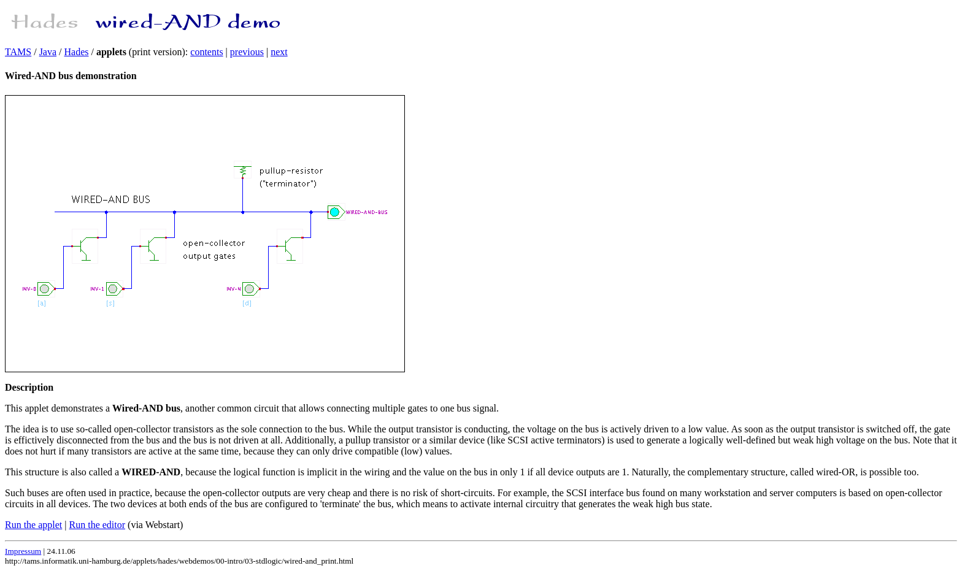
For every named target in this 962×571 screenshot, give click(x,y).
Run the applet (33, 524)
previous (247, 52)
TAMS (18, 52)
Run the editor (97, 524)
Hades (76, 52)
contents (206, 52)
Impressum (23, 551)
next (279, 52)
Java (47, 52)
